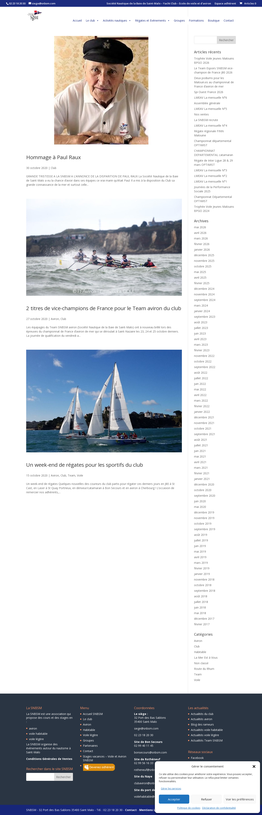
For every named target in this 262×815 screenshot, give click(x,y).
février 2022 (201, 406)
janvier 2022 (202, 412)
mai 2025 (200, 272)
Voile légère (90, 735)
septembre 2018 (204, 591)
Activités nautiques (117, 21)
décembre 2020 (204, 484)
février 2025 (201, 283)
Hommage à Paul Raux (53, 157)
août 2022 (200, 372)
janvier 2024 (202, 311)
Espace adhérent (225, 3)
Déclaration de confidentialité (219, 808)
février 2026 (201, 244)
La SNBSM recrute (206, 120)
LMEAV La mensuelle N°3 (210, 170)
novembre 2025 (204, 261)
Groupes (179, 20)
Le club (92, 21)
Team (71, 475)
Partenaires (90, 745)
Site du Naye (143, 776)
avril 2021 (200, 462)
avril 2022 (200, 395)
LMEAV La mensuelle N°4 (210, 125)
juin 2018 (200, 607)
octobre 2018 (202, 585)
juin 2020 (200, 501)
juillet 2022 (201, 378)
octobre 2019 (202, 523)
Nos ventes (201, 114)
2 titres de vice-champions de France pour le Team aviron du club (103, 308)
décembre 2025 (204, 255)
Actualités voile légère (205, 735)
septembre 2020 (204, 495)
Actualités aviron (201, 719)
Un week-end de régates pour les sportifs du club (84, 464)
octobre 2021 (202, 428)
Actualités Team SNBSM (207, 740)
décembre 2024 (204, 289)
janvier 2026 (202, 249)
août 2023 (200, 322)
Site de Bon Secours (148, 742)
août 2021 (200, 440)
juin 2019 (200, 546)
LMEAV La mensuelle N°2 (210, 176)
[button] (254, 766)
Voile (80, 475)
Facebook (197, 758)
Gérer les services (171, 788)
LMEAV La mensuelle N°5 (210, 109)
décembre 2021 (204, 417)
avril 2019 (200, 557)
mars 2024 (201, 305)
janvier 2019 (202, 574)
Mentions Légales (152, 810)
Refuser (206, 799)
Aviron (55, 319)
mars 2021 (201, 468)
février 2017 (201, 624)
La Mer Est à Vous (206, 657)
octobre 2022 (202, 361)
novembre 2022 (204, 356)
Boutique (214, 20)
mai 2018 (200, 613)
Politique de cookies (188, 808)
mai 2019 (200, 551)
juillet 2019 (201, 540)
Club (53, 168)
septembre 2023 (204, 317)
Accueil (77, 20)
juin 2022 (200, 384)
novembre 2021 (204, 423)
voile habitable (38, 734)
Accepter (174, 799)
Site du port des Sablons (151, 790)
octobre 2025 (202, 266)
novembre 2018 (204, 579)
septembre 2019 (204, 529)
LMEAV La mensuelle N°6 (210, 97)
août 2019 (200, 535)
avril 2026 (200, 233)
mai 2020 (200, 507)
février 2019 (201, 568)
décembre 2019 (204, 512)
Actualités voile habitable (207, 730)
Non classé (201, 663)
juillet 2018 (201, 602)
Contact (229, 20)
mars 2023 (201, 344)
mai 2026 (200, 227)
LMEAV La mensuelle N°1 (210, 181)
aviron (33, 728)
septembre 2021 (204, 434)
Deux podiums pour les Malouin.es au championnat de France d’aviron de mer (214, 82)
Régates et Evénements (152, 21)
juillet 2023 (201, 328)
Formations (196, 20)
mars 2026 (201, 238)
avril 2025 (200, 277)
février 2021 (201, 473)
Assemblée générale (207, 103)
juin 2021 (200, 451)
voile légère (36, 739)
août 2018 (200, 596)
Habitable (200, 652)
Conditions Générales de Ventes (49, 759)
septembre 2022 (204, 367)
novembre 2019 (204, 518)
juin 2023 (200, 333)
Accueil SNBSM (93, 714)
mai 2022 (200, 389)
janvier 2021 (202, 479)
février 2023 (201, 350)
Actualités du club (202, 714)
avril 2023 (200, 339)
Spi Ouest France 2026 (208, 92)
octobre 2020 (202, 490)
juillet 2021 (201, 445)
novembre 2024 (204, 294)
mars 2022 (201, 400)
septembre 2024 (204, 300)
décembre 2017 (204, 618)
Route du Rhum (204, 669)
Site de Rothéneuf (147, 759)
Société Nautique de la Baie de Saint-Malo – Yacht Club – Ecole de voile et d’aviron (159, 3)
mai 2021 (200, 456)
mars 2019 (201, 563)
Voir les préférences (240, 799)
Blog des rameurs (202, 724)
